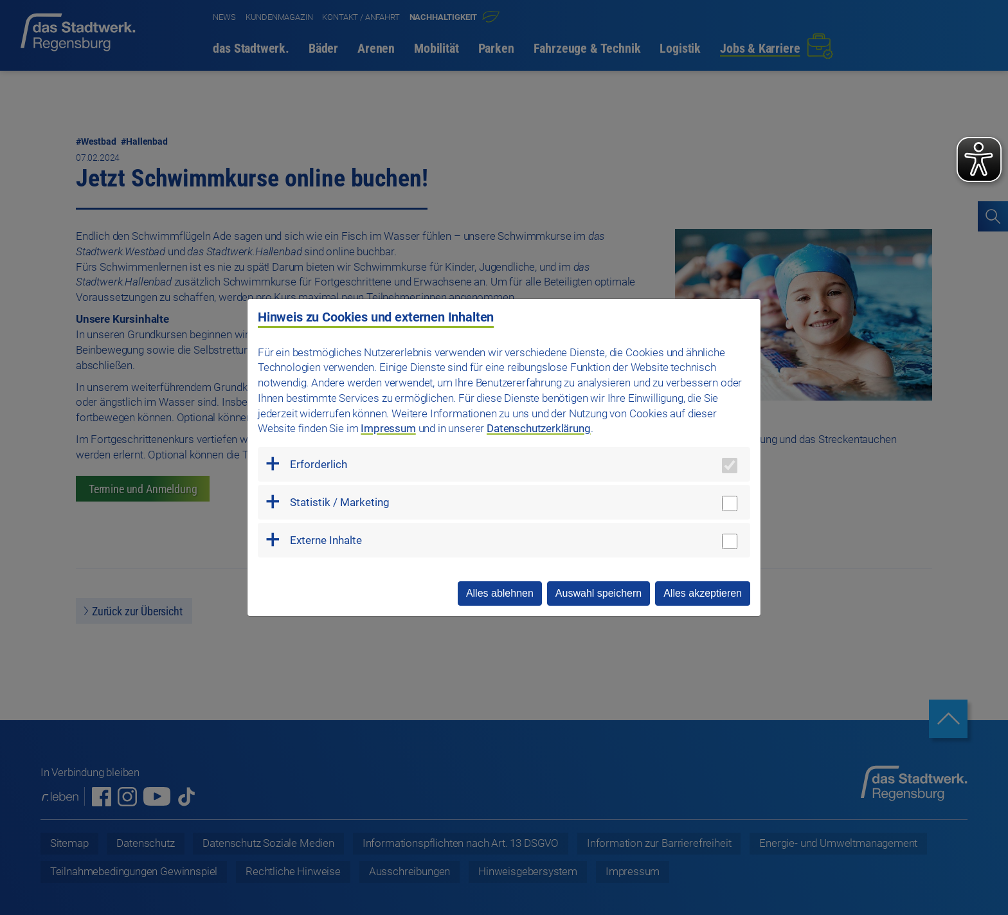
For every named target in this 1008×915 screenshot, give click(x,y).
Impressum (388, 428)
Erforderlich (318, 464)
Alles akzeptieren (702, 593)
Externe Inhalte (326, 540)
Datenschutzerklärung (539, 428)
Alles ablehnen (500, 593)
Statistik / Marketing (340, 502)
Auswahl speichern (598, 593)
